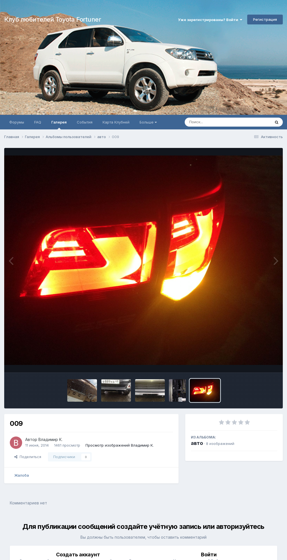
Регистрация (265, 19)
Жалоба (21, 475)
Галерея (59, 124)
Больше (148, 122)
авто (197, 443)
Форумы (16, 122)
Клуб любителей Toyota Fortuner (52, 19)
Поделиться (27, 456)
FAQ (37, 122)
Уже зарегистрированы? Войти (210, 19)
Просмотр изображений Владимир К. (119, 445)
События (84, 122)
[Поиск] (217, 122)
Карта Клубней (116, 122)
